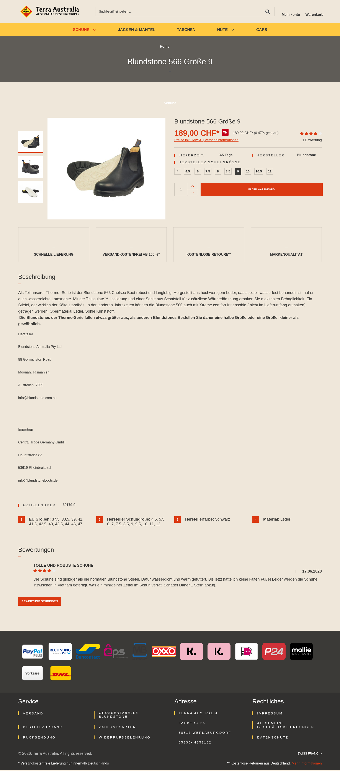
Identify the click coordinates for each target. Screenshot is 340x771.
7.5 (208, 172)
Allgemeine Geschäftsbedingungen (285, 725)
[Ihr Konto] (288, 11)
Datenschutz (272, 738)
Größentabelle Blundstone (118, 715)
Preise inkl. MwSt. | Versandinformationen (206, 141)
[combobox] (176, 11)
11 (269, 172)
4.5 (187, 172)
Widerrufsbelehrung (124, 738)
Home (164, 47)
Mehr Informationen (307, 764)
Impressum (270, 714)
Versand (33, 714)
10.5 (259, 172)
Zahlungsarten (117, 727)
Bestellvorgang (43, 727)
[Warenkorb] (313, 11)
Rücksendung (39, 738)
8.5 (228, 172)
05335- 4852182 (195, 743)
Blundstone (306, 155)
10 (248, 172)
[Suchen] (265, 11)
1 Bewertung (312, 141)
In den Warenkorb (261, 190)
